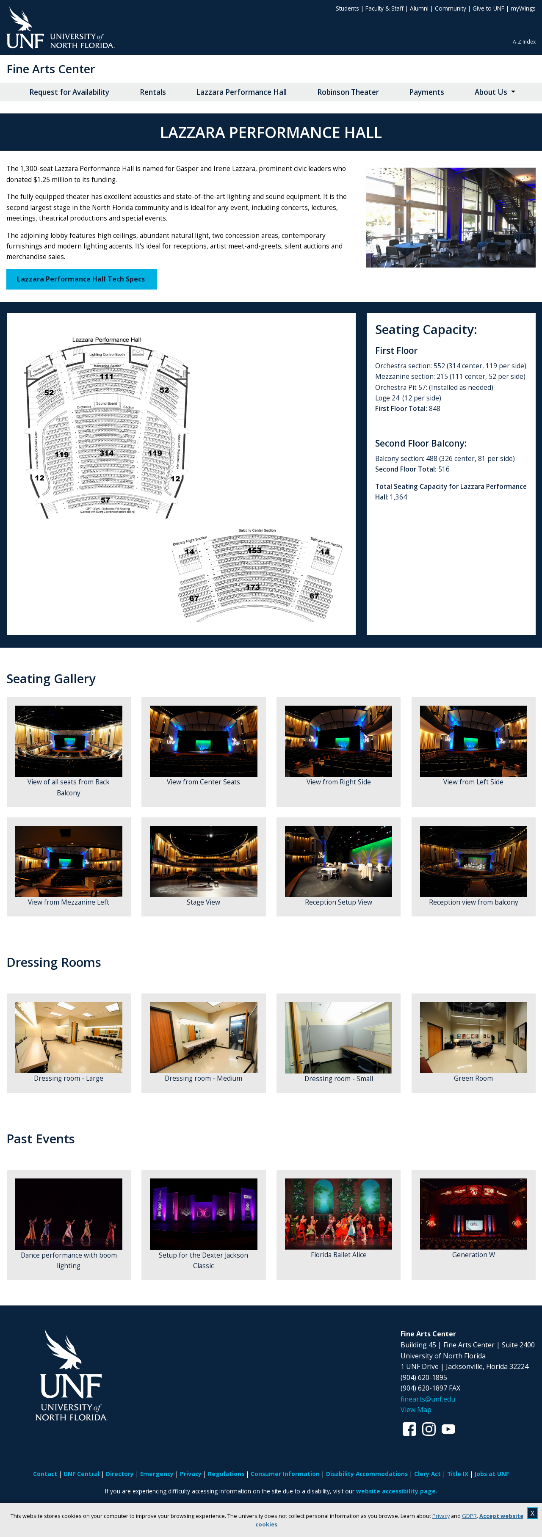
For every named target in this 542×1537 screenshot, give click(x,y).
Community (450, 8)
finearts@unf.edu (428, 1399)
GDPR (469, 1516)
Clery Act (427, 1474)
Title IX (457, 1474)
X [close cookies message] (532, 1513)
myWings (523, 8)
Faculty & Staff (384, 8)
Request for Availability (69, 92)
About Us (491, 92)
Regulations (226, 1474)
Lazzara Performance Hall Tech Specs (82, 279)
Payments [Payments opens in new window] (426, 92)
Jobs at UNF (492, 1474)
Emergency (157, 1474)
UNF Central (82, 1474)
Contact (45, 1474)
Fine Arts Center (50, 69)
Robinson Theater (348, 92)
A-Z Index (524, 41)
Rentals (153, 92)
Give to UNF (488, 8)
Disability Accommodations (367, 1474)
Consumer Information (285, 1474)
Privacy (441, 1516)
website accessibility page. (396, 1491)
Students (347, 8)
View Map (416, 1409)
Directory (120, 1474)
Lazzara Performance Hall (241, 92)
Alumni (419, 8)
